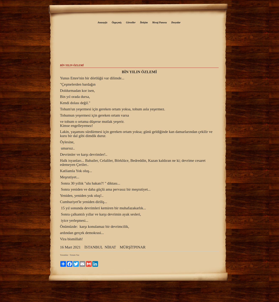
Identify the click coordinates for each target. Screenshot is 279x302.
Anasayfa (102, 22)
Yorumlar (64, 255)
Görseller (131, 22)
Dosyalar (175, 22)
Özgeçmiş (117, 22)
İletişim (144, 22)
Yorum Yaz (74, 255)
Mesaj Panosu (159, 22)
